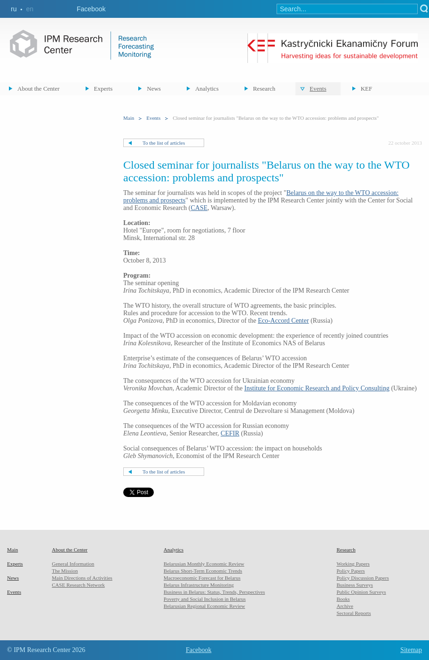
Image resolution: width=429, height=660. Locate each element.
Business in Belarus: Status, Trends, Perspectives (214, 592)
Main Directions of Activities (82, 578)
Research (264, 88)
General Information (73, 564)
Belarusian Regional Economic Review (204, 606)
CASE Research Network (78, 585)
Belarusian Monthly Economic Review (204, 564)
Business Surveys (354, 585)
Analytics (207, 88)
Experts (103, 88)
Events (318, 88)
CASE (199, 207)
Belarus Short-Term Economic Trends (203, 571)
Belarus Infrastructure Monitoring (199, 585)
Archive (344, 606)
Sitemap (411, 649)
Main (128, 118)
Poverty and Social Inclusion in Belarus (205, 599)
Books (343, 599)
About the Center (38, 88)
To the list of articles (164, 143)
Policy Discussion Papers (362, 578)
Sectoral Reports (353, 613)
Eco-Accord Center (283, 320)
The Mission (65, 571)
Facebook (91, 9)
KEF (367, 88)
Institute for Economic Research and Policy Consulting (316, 388)
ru (13, 9)
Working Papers (352, 564)
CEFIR (230, 433)
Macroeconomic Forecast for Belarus (202, 578)
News (154, 88)
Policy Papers (350, 571)
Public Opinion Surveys (361, 592)
